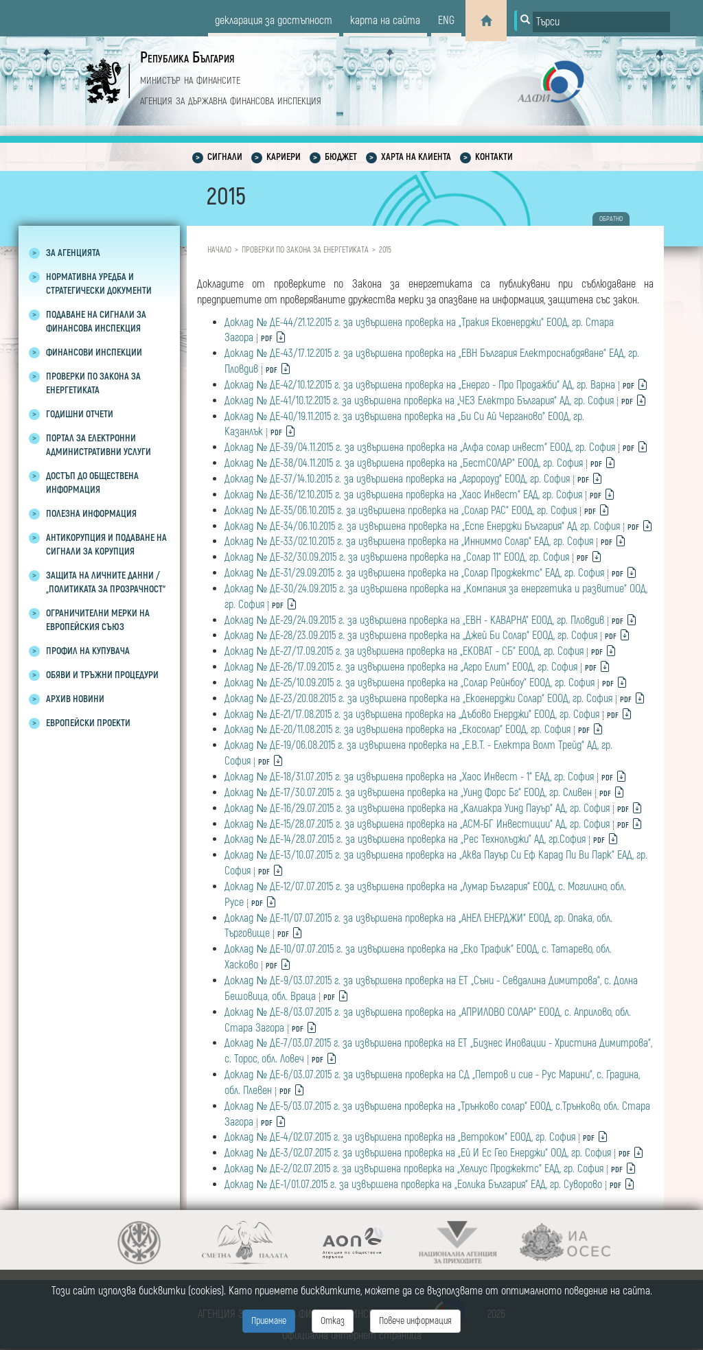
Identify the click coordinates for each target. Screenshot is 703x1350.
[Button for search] (523, 20)
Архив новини (75, 699)
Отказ (333, 1321)
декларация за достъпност (273, 20)
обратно (611, 219)
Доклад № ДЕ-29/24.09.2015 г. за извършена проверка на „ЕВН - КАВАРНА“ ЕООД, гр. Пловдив (414, 620)
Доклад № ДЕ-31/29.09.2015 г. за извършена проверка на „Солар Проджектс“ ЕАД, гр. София (414, 573)
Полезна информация (91, 514)
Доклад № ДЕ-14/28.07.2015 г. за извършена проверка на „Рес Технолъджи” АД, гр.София (405, 839)
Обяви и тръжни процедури (102, 675)
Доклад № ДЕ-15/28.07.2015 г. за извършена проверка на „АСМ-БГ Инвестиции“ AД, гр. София (417, 824)
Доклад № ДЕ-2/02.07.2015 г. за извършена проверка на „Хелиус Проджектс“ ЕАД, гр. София (413, 1169)
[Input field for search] (601, 22)
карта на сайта (385, 20)
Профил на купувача (88, 651)
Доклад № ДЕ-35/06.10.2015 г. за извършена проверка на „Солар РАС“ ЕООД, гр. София (400, 510)
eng (446, 20)
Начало (219, 250)
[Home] (486, 20)
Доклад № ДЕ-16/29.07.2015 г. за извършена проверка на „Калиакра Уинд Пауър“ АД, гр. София (417, 808)
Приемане (268, 1321)
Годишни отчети (79, 414)
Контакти (494, 157)
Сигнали (224, 157)
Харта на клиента (416, 157)
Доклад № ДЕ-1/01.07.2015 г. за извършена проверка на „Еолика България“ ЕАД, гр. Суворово (413, 1184)
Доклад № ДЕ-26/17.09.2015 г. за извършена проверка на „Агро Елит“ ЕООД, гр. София (400, 667)
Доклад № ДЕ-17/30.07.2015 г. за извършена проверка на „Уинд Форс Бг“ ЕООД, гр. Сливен (408, 793)
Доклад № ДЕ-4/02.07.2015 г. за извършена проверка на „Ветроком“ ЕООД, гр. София (399, 1137)
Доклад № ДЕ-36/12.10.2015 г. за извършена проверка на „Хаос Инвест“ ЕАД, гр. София (403, 495)
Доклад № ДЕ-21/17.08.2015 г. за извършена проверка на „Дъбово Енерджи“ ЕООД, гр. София (411, 714)
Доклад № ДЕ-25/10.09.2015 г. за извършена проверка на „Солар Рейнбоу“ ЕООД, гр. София (409, 683)
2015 (385, 250)
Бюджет (341, 157)
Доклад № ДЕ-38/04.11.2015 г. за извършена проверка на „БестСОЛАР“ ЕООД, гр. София (403, 463)
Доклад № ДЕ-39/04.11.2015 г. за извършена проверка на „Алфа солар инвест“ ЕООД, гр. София (419, 447)
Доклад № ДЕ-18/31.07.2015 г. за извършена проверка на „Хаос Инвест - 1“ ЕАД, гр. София (409, 777)
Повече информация (415, 1321)
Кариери (283, 157)
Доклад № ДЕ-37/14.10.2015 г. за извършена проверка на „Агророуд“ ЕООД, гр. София (397, 479)
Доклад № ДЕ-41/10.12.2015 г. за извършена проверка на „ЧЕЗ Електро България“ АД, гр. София (419, 401)
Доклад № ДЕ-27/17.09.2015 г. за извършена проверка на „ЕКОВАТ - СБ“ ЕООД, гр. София (404, 651)
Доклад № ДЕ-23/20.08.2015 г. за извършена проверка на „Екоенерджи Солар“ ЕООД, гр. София (418, 699)
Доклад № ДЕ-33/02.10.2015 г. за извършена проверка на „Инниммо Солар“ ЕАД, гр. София (408, 541)
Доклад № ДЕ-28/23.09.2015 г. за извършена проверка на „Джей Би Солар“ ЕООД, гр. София (410, 635)
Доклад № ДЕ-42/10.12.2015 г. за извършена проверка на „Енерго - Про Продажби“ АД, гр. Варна (419, 385)
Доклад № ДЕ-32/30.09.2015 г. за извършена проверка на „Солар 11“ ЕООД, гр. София (396, 557)
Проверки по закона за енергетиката (305, 250)
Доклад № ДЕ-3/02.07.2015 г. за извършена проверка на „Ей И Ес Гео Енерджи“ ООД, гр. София (417, 1153)
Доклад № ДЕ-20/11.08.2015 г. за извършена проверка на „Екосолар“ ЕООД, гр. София (397, 729)
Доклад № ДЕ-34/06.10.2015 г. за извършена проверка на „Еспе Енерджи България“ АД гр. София (422, 526)
